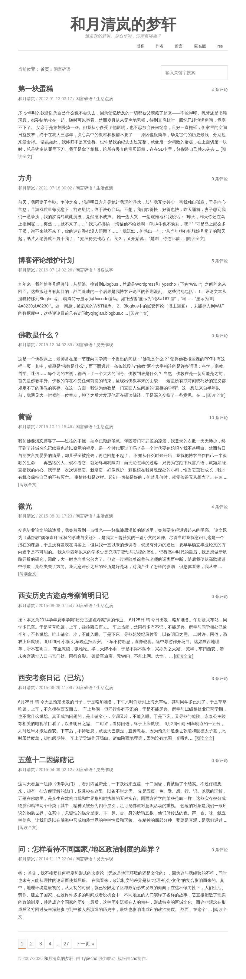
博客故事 (104, 270)
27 (70, 945)
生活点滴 (104, 99)
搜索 (221, 73)
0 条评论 (220, 179)
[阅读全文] (195, 239)
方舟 (25, 178)
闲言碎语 (84, 99)
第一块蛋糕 (37, 89)
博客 (130, 46)
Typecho (89, 960)
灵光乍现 (104, 345)
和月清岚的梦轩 (123, 25)
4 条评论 (220, 90)
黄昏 (25, 417)
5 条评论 (220, 261)
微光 (25, 506)
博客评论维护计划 (48, 260)
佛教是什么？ (41, 335)
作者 (152, 46)
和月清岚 (26, 99)
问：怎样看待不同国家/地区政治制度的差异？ (95, 849)
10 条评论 (218, 418)
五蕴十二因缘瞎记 (48, 760)
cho (133, 960)
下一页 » (90, 945)
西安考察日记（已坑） (56, 678)
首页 (45, 70)
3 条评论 (220, 678)
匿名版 (197, 46)
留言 (173, 46)
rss (219, 46)
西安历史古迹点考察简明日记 (67, 596)
